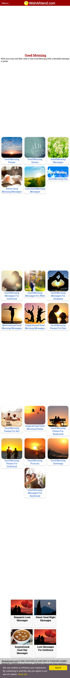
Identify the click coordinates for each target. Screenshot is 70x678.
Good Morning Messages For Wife (35, 284)
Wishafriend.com (10, 661)
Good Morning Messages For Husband (58, 285)
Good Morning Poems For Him (58, 316)
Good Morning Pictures (35, 451)
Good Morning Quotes (35, 150)
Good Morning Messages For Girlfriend (11, 285)
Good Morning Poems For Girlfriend (11, 453)
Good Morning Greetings (58, 451)
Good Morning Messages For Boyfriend (35, 482)
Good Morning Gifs (58, 173)
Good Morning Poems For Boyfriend (58, 420)
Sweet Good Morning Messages (11, 179)
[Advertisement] (35, 29)
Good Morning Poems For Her (11, 419)
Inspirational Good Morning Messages (35, 316)
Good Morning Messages (58, 150)
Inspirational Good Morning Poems (35, 418)
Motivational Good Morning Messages (11, 316)
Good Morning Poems (11, 150)
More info (22, 674)
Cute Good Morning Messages (35, 179)
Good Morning (35, 55)
